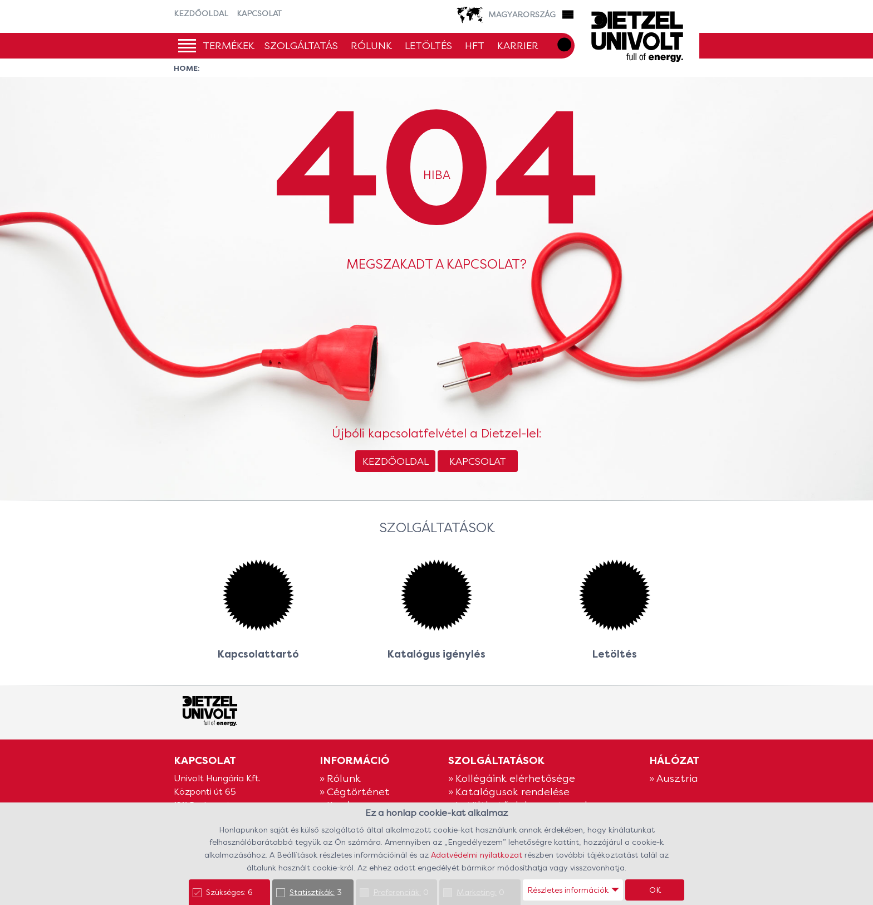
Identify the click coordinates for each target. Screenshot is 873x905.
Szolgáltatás (301, 45)
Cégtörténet (358, 791)
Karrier (517, 45)
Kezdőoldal (201, 13)
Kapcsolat (259, 13)
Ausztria (677, 778)
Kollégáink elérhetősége (515, 778)
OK (655, 889)
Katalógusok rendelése (512, 791)
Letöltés (428, 45)
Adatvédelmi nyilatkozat (477, 854)
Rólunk (371, 45)
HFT (474, 45)
